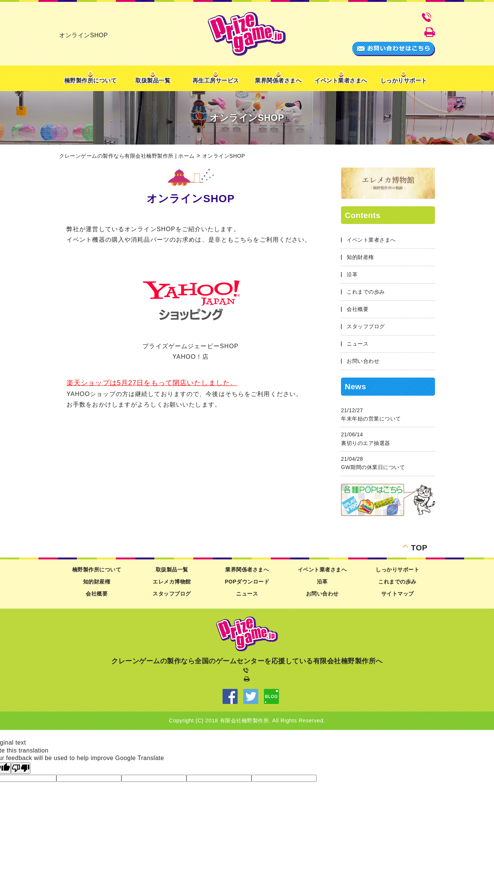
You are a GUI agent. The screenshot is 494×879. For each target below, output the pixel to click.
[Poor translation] (20, 768)
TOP (419, 546)
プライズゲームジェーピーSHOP (190, 346)
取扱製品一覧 (152, 80)
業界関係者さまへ (278, 80)
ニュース (357, 344)
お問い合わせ (363, 361)
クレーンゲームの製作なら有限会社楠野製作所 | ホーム (127, 156)
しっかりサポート (403, 80)
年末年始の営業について (371, 419)
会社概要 (357, 309)
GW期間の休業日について (373, 467)
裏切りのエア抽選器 (365, 443)
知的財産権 (360, 257)
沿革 (352, 274)
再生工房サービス (215, 80)
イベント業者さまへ (341, 80)
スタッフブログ (366, 326)
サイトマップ (397, 594)
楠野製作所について (90, 80)
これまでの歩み (366, 292)
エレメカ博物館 (172, 582)
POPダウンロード (247, 582)
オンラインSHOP (223, 156)
